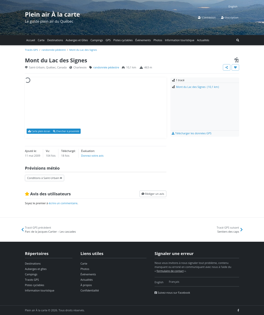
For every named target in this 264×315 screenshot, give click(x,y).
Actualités (203, 40)
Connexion (207, 17)
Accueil (30, 40)
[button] (237, 40)
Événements (143, 40)
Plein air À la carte (52, 14)
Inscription (229, 17)
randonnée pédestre (54, 49)
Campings (97, 40)
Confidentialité (89, 290)
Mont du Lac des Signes (83, 49)
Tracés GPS (31, 49)
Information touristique (179, 40)
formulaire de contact (170, 271)
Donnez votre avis (92, 156)
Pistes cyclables (123, 40)
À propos (86, 285)
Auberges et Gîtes (77, 40)
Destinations (55, 40)
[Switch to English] (233, 6)
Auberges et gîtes (36, 269)
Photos (157, 40)
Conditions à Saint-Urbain (44, 178)
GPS (108, 40)
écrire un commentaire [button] (63, 203)
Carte (41, 40)
